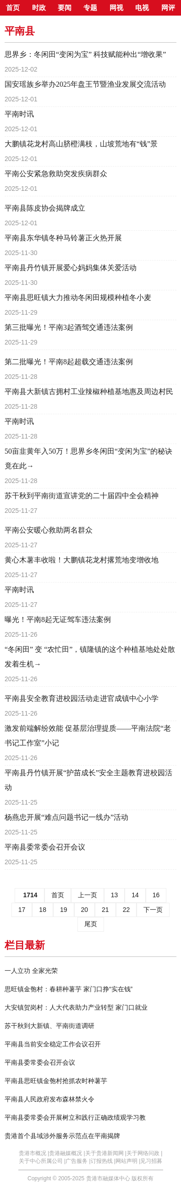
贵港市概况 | (34, 1153)
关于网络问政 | (144, 1153)
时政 (39, 7)
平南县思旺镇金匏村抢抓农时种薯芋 (56, 1080)
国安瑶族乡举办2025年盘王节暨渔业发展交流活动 (85, 84)
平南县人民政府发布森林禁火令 (49, 1099)
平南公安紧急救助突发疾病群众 (56, 174)
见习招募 (151, 1161)
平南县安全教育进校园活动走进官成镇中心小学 (82, 698)
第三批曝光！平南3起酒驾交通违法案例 (69, 327)
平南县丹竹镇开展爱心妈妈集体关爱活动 (71, 268)
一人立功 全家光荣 (31, 970)
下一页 (153, 909)
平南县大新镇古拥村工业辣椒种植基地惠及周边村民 (89, 391)
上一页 (87, 895)
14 (135, 895)
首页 (13, 7)
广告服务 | (78, 1161)
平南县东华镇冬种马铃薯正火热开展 (63, 238)
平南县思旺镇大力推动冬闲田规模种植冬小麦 (78, 297)
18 (42, 909)
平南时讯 (19, 114)
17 (22, 909)
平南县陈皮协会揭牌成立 (45, 208)
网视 (116, 7)
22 (126, 909)
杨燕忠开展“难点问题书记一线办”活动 (66, 817)
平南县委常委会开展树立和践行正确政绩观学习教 (75, 1117)
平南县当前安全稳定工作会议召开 (53, 1044)
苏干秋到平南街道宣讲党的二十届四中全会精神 (82, 496)
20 (84, 909)
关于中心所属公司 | (42, 1161)
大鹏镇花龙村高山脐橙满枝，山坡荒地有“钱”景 (81, 144)
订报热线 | (103, 1161)
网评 (168, 7)
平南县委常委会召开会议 (45, 847)
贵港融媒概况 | (67, 1153)
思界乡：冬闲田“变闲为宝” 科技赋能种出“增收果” (85, 54)
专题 (90, 7)
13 (114, 895)
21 (105, 909)
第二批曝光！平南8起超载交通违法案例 (69, 362)
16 (156, 895)
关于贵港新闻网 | (105, 1153)
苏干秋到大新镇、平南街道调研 (49, 1025)
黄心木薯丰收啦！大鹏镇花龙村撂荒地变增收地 (82, 560)
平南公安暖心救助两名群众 (49, 530)
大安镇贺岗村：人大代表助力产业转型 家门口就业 (76, 1007)
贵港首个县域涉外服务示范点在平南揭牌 (62, 1135)
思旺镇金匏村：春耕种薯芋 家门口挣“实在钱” (68, 989)
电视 (142, 7)
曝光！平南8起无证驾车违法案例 (58, 619)
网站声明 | (127, 1161)
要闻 (64, 7)
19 (63, 909)
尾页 (90, 924)
